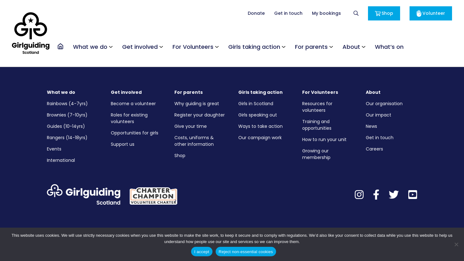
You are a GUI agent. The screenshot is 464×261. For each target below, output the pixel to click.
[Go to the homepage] (60, 46)
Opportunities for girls (134, 133)
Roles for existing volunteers (129, 118)
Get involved (140, 47)
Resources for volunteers (317, 106)
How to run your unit (324, 139)
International (61, 160)
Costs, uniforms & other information (194, 140)
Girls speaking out (257, 115)
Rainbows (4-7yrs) (67, 103)
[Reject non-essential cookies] (456, 244)
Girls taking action (254, 47)
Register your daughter (199, 115)
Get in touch (288, 13)
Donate (256, 13)
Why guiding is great (196, 103)
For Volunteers (193, 47)
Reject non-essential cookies (246, 251)
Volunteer (430, 13)
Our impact (378, 115)
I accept (201, 251)
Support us (122, 144)
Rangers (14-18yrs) (67, 137)
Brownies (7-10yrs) (67, 115)
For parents (311, 47)
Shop (384, 13)
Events (54, 149)
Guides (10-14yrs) (66, 126)
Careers (374, 149)
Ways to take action (260, 126)
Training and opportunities (316, 124)
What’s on (389, 47)
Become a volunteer (133, 103)
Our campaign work (260, 137)
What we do (90, 47)
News (371, 126)
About (351, 47)
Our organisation (384, 103)
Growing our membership (316, 154)
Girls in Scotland (255, 103)
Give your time (190, 126)
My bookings (326, 13)
